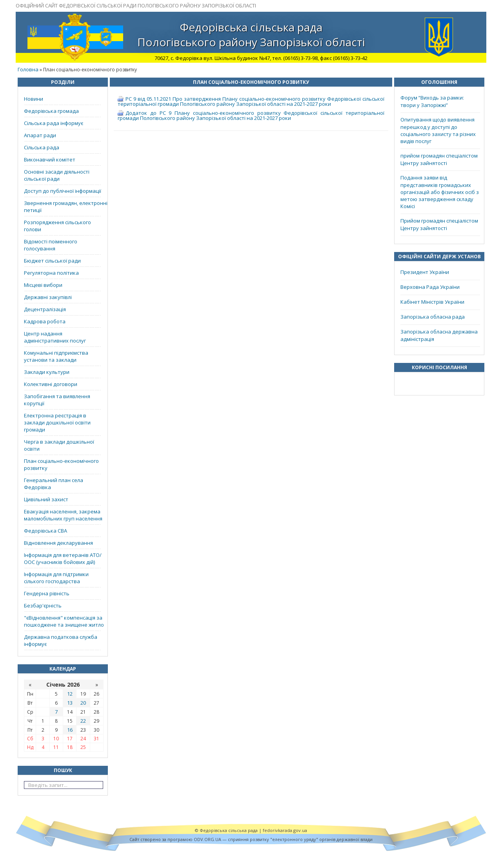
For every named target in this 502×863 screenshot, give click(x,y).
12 (70, 693)
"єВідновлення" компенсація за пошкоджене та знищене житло (64, 621)
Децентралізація (45, 309)
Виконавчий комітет (49, 159)
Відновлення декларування (58, 542)
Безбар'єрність (43, 605)
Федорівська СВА (45, 530)
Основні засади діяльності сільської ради (56, 175)
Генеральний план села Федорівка (53, 484)
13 (70, 702)
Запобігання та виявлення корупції (57, 400)
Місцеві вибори (43, 284)
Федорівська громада (51, 110)
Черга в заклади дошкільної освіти (59, 445)
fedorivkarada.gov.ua (285, 830)
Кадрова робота (44, 321)
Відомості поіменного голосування (50, 245)
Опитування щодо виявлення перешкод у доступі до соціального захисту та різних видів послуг (438, 130)
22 (83, 720)
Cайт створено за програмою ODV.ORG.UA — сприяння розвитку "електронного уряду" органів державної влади (251, 839)
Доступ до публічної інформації (62, 190)
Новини (33, 98)
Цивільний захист (46, 499)
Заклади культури (46, 371)
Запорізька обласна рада (432, 316)
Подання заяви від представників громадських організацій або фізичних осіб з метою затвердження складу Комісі (439, 192)
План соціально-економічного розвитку (61, 464)
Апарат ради (40, 135)
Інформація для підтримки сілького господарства (56, 578)
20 (83, 702)
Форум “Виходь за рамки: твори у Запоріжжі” (432, 101)
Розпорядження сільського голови (57, 226)
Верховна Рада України (430, 286)
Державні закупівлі (48, 297)
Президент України (424, 272)
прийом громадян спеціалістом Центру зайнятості (439, 159)
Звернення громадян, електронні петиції (65, 206)
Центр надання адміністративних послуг (55, 337)
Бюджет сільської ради (52, 260)
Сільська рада (41, 147)
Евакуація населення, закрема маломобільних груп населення (63, 515)
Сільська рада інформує (53, 123)
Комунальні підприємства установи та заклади (56, 356)
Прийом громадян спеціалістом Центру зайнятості (439, 224)
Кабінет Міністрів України (432, 301)
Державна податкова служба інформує (60, 640)
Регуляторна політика (51, 272)
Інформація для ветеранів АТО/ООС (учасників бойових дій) (63, 558)
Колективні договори (50, 384)
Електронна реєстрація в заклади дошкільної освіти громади (57, 422)
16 (70, 729)
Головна (28, 69)
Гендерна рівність (46, 593)
